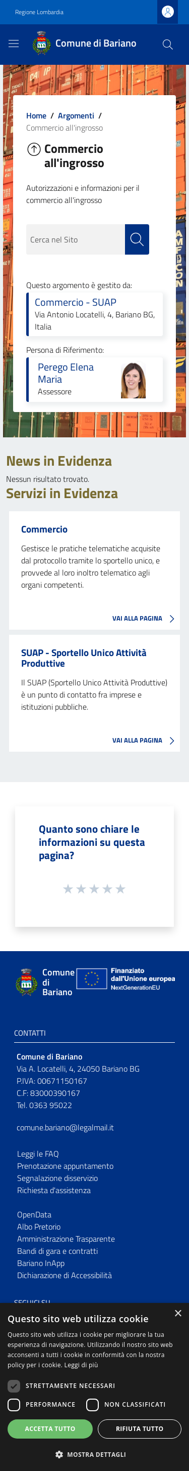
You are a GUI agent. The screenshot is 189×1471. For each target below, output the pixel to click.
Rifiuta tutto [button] (140, 1428)
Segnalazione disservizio (57, 1178)
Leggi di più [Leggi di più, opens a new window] (81, 1365)
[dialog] (94, 1387)
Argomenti (76, 115)
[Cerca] (168, 44)
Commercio (44, 528)
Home (36, 115)
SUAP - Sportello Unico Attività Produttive (84, 657)
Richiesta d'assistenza (54, 1190)
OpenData (34, 1214)
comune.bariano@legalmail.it (65, 1127)
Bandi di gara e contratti (57, 1251)
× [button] (177, 1314)
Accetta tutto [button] (50, 1428)
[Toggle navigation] (14, 43)
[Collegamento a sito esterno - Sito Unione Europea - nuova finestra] (124, 982)
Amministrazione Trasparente (66, 1239)
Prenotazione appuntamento (65, 1166)
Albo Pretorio (38, 1226)
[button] (94, 1454)
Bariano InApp (41, 1263)
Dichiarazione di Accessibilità (64, 1275)
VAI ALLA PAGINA (146, 619)
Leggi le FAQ (38, 1154)
